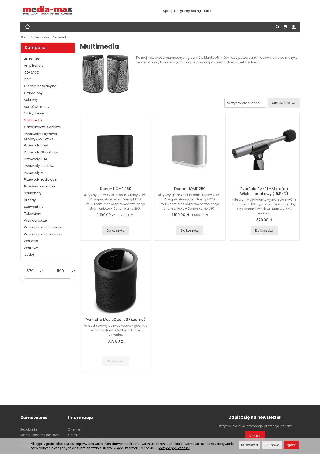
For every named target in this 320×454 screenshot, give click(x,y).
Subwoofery (33, 206)
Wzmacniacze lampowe (43, 227)
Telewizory (32, 213)
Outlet (29, 254)
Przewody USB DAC (39, 165)
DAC (27, 79)
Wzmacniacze (35, 220)
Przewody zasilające (40, 179)
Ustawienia (249, 445)
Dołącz (254, 436)
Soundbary (32, 193)
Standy (30, 200)
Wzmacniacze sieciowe (43, 234)
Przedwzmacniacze (39, 186)
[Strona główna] (48, 10)
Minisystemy (34, 113)
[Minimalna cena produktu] (30, 271)
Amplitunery (33, 65)
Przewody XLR (35, 172)
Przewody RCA (35, 159)
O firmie (74, 429)
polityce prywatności (174, 448)
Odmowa (272, 445)
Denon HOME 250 (115, 188)
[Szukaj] (277, 27)
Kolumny (31, 99)
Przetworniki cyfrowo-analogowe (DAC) (41, 136)
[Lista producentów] (245, 103)
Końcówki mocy (36, 106)
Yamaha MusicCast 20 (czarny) (115, 319)
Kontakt (74, 434)
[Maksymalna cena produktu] (60, 271)
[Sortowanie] (283, 103)
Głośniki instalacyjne (40, 86)
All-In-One (32, 58)
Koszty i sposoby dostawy (39, 434)
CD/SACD (31, 72)
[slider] (22, 277)
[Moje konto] (293, 27)
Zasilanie (31, 241)
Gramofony (33, 93)
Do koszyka (116, 230)
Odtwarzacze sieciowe (42, 127)
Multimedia (33, 120)
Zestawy (31, 247)
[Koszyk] (285, 27)
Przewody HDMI (36, 145)
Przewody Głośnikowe (41, 152)
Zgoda (291, 445)
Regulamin (28, 429)
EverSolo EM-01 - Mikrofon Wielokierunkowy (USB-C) (264, 191)
